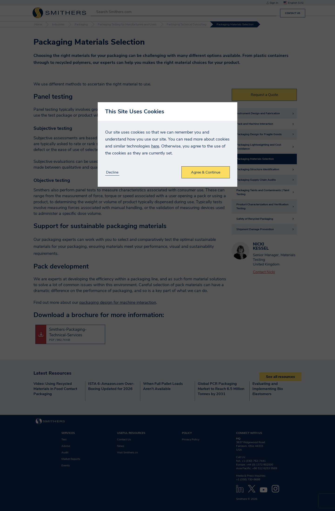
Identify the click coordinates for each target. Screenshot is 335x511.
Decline (112, 172)
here (155, 146)
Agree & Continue (205, 172)
